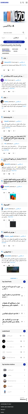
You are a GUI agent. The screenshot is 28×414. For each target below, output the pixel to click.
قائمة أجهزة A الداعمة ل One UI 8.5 (11, 296)
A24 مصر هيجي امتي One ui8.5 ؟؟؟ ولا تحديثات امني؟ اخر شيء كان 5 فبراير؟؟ (15, 138)
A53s (5, 80)
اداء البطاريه (7, 252)
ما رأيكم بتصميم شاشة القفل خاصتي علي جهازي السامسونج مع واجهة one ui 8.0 (15, 181)
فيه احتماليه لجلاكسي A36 (10, 313)
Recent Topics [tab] (5, 49)
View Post (11, 88)
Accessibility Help (6, 404)
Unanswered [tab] (5, 53)
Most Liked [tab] (15, 49)
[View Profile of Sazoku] (9, 375)
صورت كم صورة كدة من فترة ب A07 (11, 288)
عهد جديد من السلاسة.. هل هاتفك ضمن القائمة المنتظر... (11, 321)
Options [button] (23, 38)
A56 (5, 98)
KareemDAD (7, 256)
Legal (2, 412)
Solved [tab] (15, 51)
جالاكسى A (22, 62)
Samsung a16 (8, 117)
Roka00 (6, 121)
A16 (5, 58)
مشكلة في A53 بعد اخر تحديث (13, 76)
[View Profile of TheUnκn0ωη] (9, 341)
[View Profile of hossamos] (9, 352)
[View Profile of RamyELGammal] (10, 357)
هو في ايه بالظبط (9, 232)
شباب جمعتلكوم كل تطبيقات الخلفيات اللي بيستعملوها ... (11, 304)
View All (14, 282)
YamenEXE (7, 164)
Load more (13, 278)
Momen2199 (7, 62)
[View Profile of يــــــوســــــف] (10, 346)
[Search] (14, 32)
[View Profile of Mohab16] (10, 386)
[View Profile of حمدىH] (9, 391)
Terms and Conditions (7, 407)
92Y (5, 143)
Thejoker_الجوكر (8, 236)
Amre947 (6, 186)
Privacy (3, 409)
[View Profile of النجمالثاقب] (9, 335)
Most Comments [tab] (6, 51)
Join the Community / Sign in (14, 42)
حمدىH (6, 208)
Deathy (6, 101)
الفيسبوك (6, 205)
